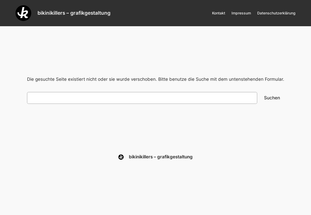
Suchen (272, 97)
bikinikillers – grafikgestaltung (74, 13)
